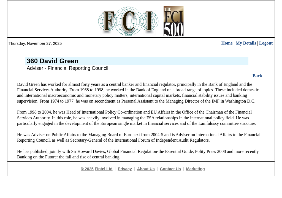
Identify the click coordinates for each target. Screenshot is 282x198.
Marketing (195, 169)
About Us (146, 169)
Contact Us (170, 169)
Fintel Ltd (104, 169)
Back (257, 75)
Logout (266, 43)
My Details (246, 43)
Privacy (125, 169)
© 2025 (87, 169)
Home (227, 43)
